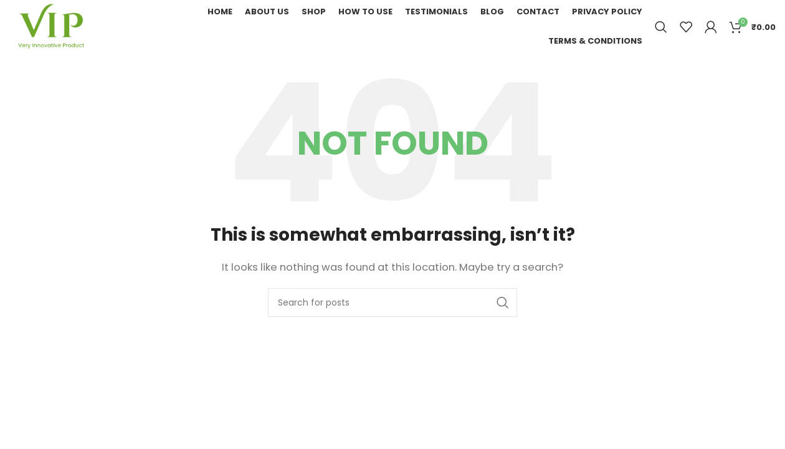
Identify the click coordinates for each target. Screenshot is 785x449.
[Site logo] (51, 25)
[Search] (661, 26)
